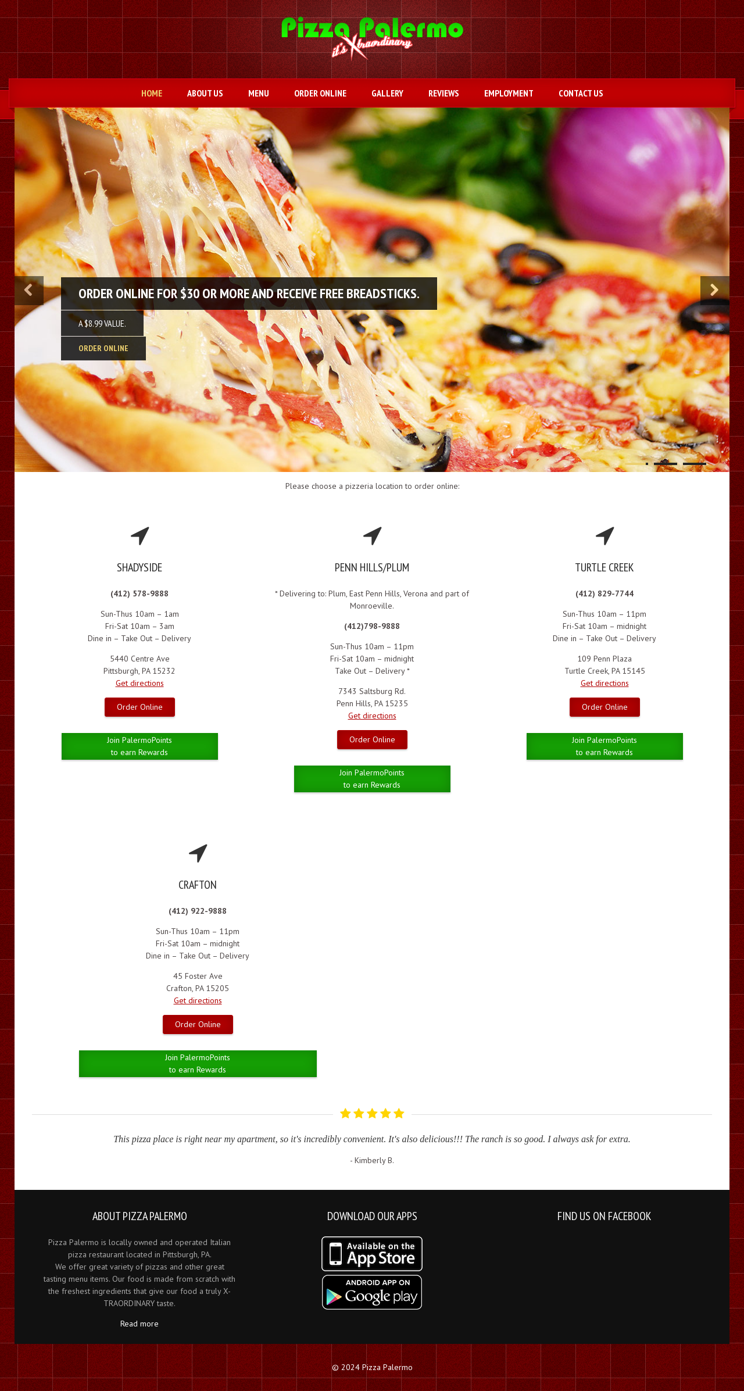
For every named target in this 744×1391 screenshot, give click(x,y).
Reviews (443, 93)
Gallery (387, 93)
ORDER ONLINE (103, 348)
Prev (41, 1132)
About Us (205, 93)
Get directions (140, 683)
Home (151, 93)
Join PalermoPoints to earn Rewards (139, 746)
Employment (509, 93)
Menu (258, 93)
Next (703, 1132)
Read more (139, 1323)
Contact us (581, 93)
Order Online (320, 93)
